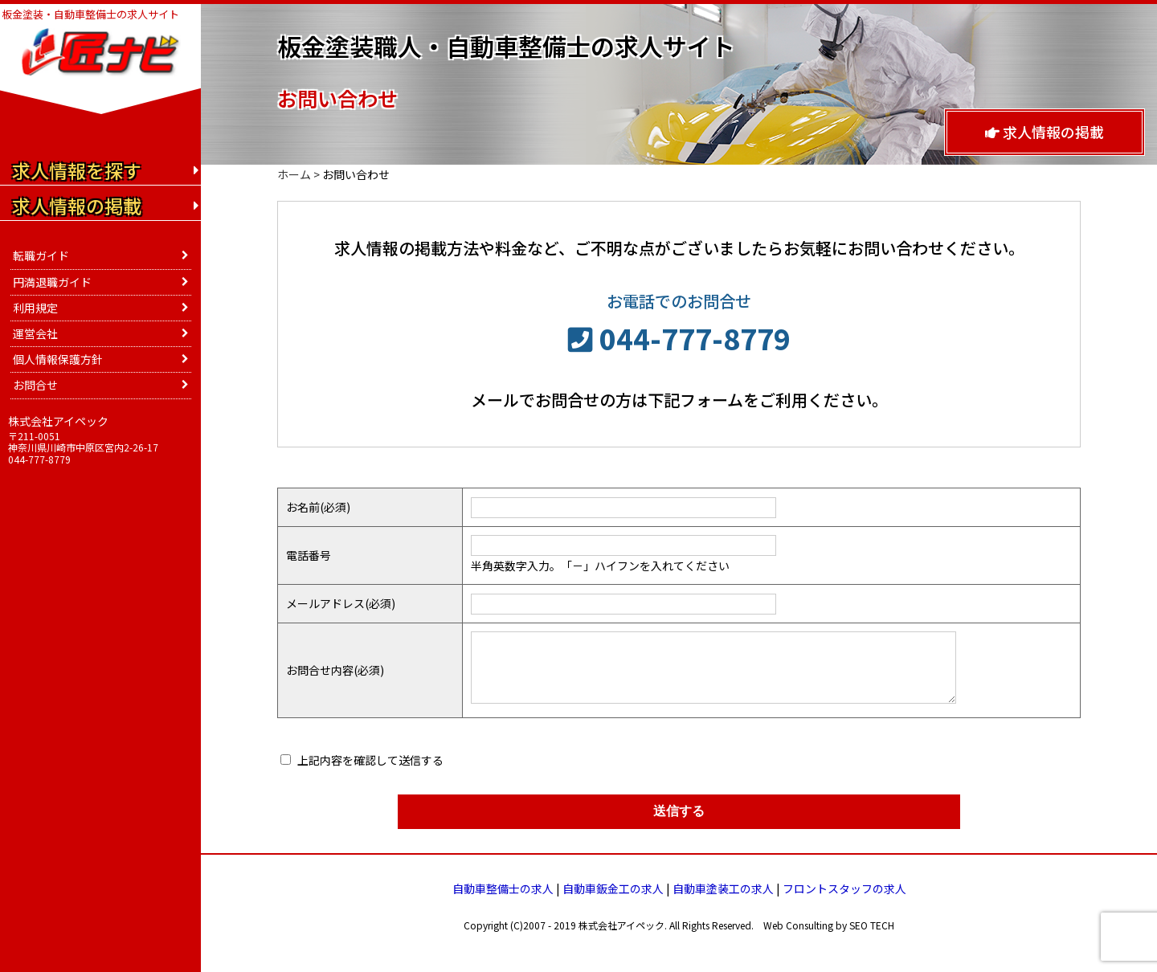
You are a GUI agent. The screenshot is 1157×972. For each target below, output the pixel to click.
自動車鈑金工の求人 (613, 888)
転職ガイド (41, 255)
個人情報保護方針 (58, 359)
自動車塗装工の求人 (723, 888)
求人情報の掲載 (1044, 131)
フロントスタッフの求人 (844, 888)
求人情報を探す (76, 170)
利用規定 (35, 308)
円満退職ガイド (52, 282)
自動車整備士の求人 (503, 888)
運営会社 (35, 333)
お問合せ (35, 385)
